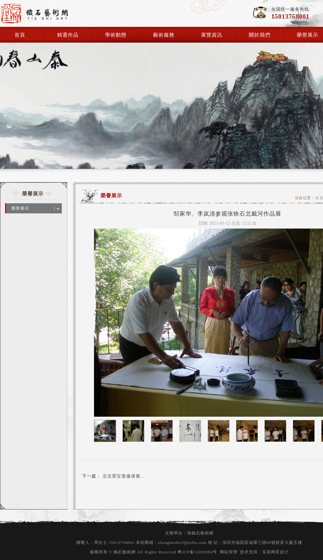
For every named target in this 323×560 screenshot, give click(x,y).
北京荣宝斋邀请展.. (122, 476)
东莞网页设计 (275, 552)
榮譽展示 (307, 35)
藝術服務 (163, 35)
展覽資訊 (211, 35)
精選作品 (68, 35)
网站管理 (229, 552)
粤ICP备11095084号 (197, 552)
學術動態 (115, 35)
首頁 (20, 35)
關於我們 (259, 35)
